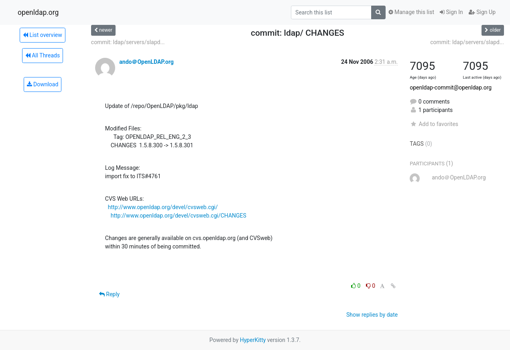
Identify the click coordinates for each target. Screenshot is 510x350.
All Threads (42, 55)
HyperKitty (253, 340)
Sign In (451, 12)
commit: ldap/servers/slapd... (128, 42)
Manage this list (411, 12)
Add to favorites (434, 124)
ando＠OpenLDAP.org (146, 62)
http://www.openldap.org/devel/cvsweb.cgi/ (163, 207)
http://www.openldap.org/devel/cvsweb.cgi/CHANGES (178, 215)
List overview (42, 35)
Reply (109, 294)
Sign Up (482, 12)
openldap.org (38, 12)
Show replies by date (372, 314)
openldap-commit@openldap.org (451, 87)
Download (43, 84)
